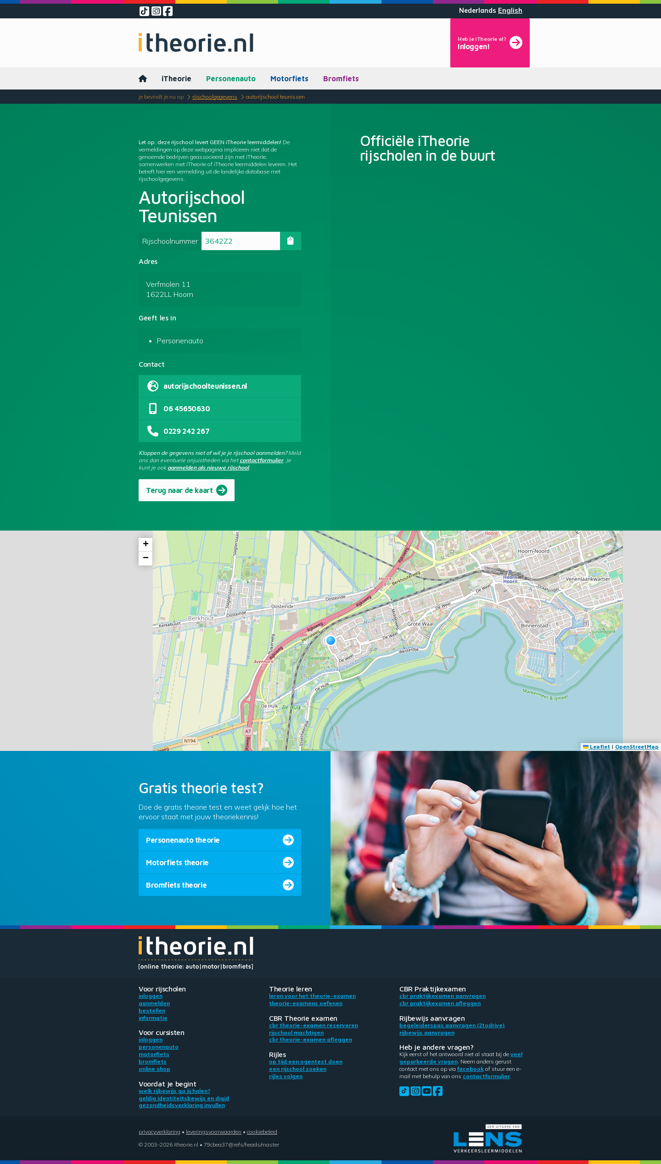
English (510, 10)
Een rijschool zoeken (297, 1068)
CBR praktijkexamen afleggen (440, 1003)
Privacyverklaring (159, 1131)
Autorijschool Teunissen (275, 96)
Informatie (153, 1017)
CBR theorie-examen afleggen (310, 1039)
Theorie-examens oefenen (305, 1003)
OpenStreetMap (637, 746)
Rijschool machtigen (296, 1032)
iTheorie (176, 78)
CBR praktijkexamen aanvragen (442, 995)
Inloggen (150, 995)
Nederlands (477, 10)
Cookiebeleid (262, 1131)
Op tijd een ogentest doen (305, 1061)
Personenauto (231, 78)
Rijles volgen (285, 1076)
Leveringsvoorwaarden (213, 1131)
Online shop (154, 1068)
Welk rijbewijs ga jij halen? (174, 1090)
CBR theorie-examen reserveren (313, 1025)
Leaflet (596, 746)
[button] (330, 640)
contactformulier (261, 460)
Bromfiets (341, 78)
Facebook (470, 1068)
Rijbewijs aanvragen (426, 1032)
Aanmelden (154, 1003)
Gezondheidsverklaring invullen (182, 1105)
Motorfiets (289, 78)
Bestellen (152, 1010)
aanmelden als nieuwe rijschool (208, 467)
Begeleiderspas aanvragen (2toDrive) (452, 1025)
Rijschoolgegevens (214, 96)
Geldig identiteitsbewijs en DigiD (184, 1098)
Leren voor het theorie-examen (312, 995)
